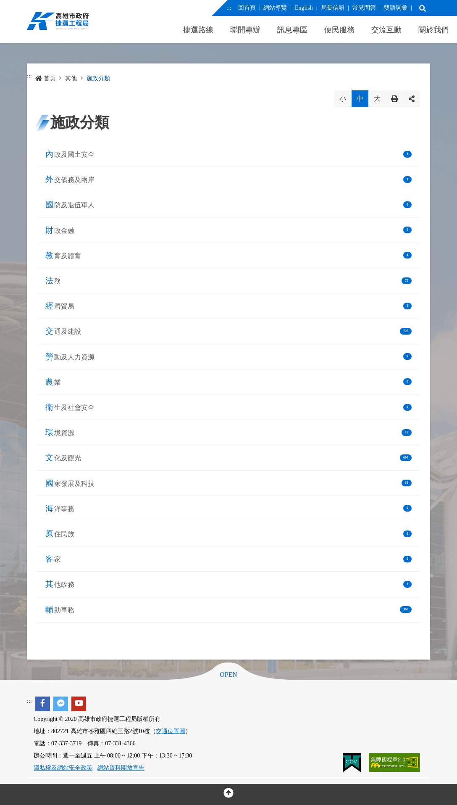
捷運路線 (198, 30)
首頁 (45, 78)
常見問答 (364, 8)
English (304, 8)
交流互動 (386, 30)
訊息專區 (292, 30)
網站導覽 (275, 8)
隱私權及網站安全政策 (63, 768)
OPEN (228, 674)
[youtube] (78, 704)
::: (228, 8)
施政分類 (98, 78)
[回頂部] (228, 794)
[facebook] (42, 704)
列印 (394, 98)
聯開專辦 (245, 30)
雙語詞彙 (395, 8)
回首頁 (246, 8)
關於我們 (433, 30)
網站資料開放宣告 (120, 768)
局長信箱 (332, 8)
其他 (71, 78)
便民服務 (339, 30)
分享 (411, 98)
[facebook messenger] (60, 704)
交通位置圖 (170, 731)
